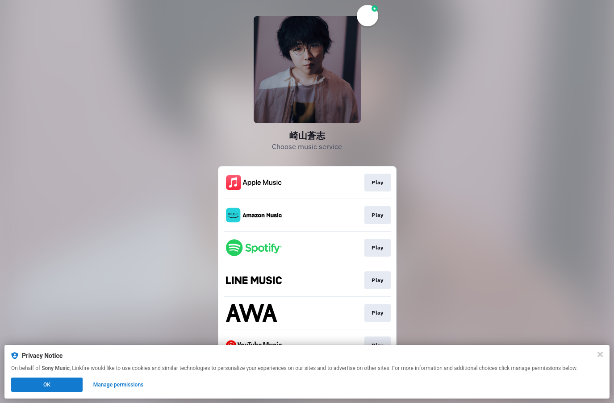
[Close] (600, 354)
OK (46, 385)
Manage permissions (118, 385)
